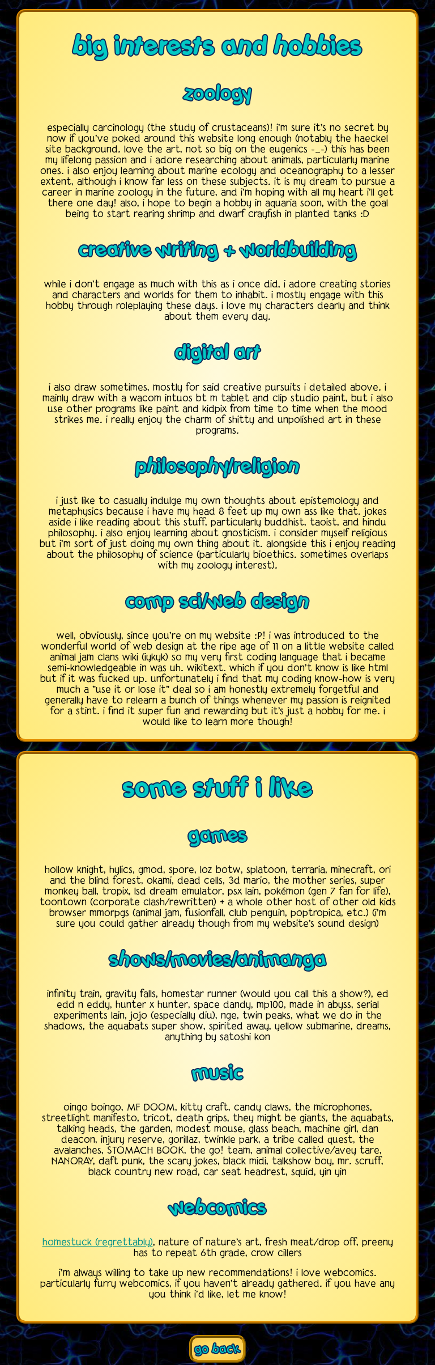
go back (217, 1349)
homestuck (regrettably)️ (97, 1242)
